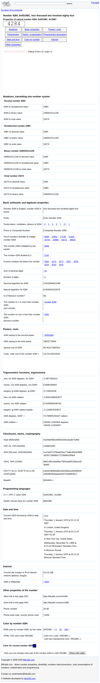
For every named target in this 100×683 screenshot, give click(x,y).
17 (65, 224)
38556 (72, 240)
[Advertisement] (25, 73)
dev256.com (29, 678)
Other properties (13, 45)
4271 (61, 261)
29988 (56, 240)
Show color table (77, 653)
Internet (54, 39)
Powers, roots (54, 29)
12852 (54, 237)
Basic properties (32, 29)
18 (45, 271)
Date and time (13, 39)
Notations (13, 29)
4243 (54, 265)
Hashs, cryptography (32, 34)
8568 (46, 237)
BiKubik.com (29, 660)
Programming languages (54, 34)
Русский (95, 3)
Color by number (32, 39)
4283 (46, 261)
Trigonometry (13, 34)
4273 (54, 261)
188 (66, 629)
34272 (64, 240)
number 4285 (50, 302)
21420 (71, 237)
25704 (47, 240)
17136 (63, 237)
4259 (76, 261)
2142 (46, 255)
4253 (46, 265)
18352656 (48, 335)
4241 (61, 265)
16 (60, 629)
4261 (68, 261)
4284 (46, 582)
